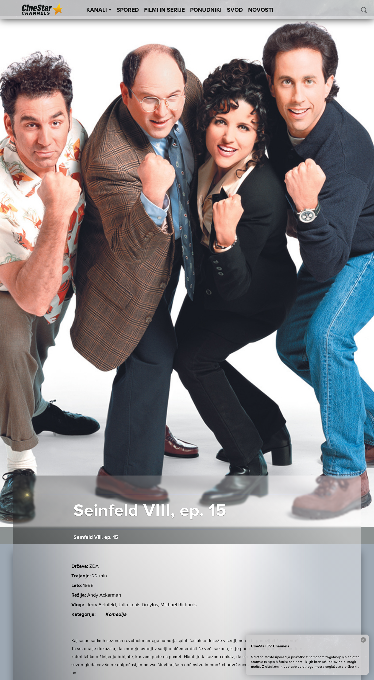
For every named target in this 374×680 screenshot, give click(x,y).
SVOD (235, 10)
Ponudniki (206, 10)
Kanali (98, 10)
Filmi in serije (164, 10)
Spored (128, 10)
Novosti (260, 10)
